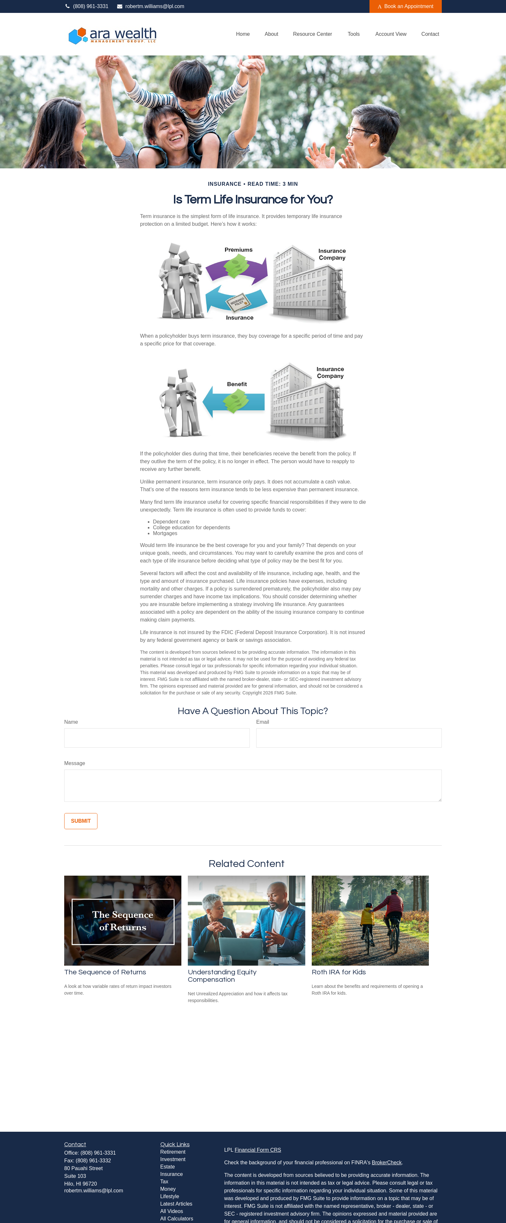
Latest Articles (176, 1204)
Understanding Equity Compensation (222, 976)
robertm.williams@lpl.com (150, 6)
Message (74, 763)
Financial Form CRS (258, 1150)
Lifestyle (169, 1196)
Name (71, 722)
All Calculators (176, 1218)
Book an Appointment (405, 6)
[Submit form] (80, 821)
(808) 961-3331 (86, 6)
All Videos (171, 1211)
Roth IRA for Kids (339, 972)
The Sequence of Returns (105, 972)
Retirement (173, 1152)
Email (262, 722)
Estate (167, 1166)
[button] (243, 34)
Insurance (171, 1174)
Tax (164, 1181)
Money (168, 1189)
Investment (173, 1159)
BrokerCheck (386, 1162)
